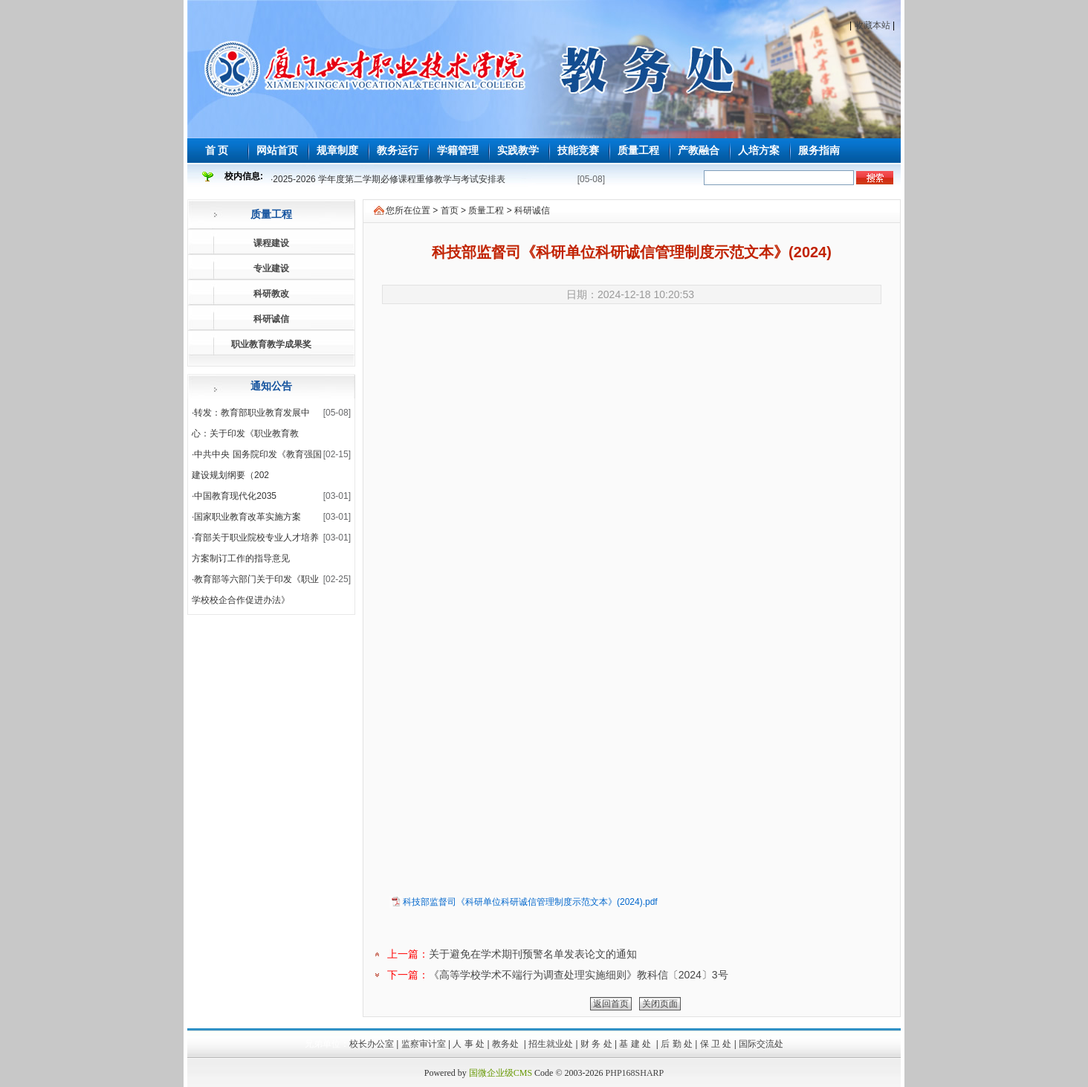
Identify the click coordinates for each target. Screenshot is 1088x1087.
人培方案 (759, 150)
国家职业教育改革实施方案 (247, 517)
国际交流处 (761, 1044)
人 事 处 (469, 1044)
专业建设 (271, 268)
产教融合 (698, 150)
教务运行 (397, 150)
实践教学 (518, 150)
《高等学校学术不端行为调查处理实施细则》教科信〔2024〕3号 (578, 975)
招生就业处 (550, 1044)
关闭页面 (660, 1004)
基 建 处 (636, 1044)
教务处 (506, 1044)
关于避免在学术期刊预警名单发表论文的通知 (533, 954)
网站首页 (277, 150)
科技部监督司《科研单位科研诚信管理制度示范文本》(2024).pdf (530, 902)
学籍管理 (458, 150)
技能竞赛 (578, 150)
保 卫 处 (716, 1044)
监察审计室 (423, 1044)
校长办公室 (371, 1044)
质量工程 (638, 150)
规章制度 (337, 150)
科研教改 (271, 293)
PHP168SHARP (635, 1073)
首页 (450, 210)
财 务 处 (596, 1044)
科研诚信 (271, 319)
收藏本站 (872, 25)
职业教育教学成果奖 (271, 344)
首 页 (217, 150)
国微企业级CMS (500, 1073)
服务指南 (819, 150)
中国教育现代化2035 (235, 496)
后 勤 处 (677, 1044)
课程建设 (271, 243)
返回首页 (611, 1004)
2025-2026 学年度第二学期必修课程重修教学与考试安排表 (389, 179)
